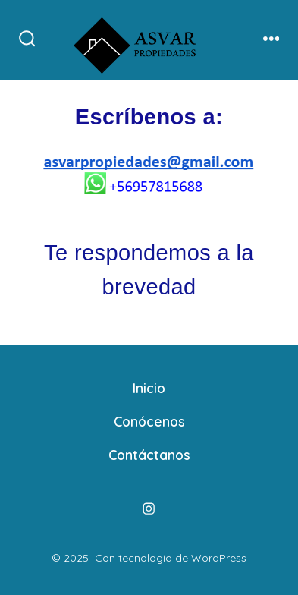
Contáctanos (149, 454)
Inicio (149, 387)
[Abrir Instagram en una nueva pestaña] (149, 509)
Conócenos (149, 421)
